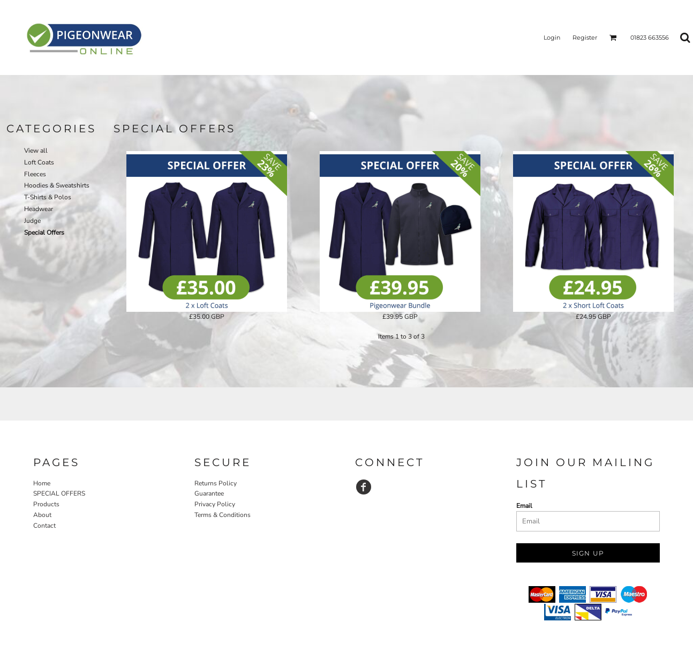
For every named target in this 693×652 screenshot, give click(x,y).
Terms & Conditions (222, 515)
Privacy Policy (214, 504)
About (42, 515)
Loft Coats (39, 162)
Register (585, 37)
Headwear (38, 209)
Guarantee (209, 493)
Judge (32, 220)
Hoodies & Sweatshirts (56, 185)
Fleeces (35, 174)
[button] (613, 37)
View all (36, 150)
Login (552, 37)
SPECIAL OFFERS (59, 493)
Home (41, 483)
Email (524, 505)
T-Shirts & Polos (47, 197)
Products (46, 504)
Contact (44, 525)
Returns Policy (215, 483)
